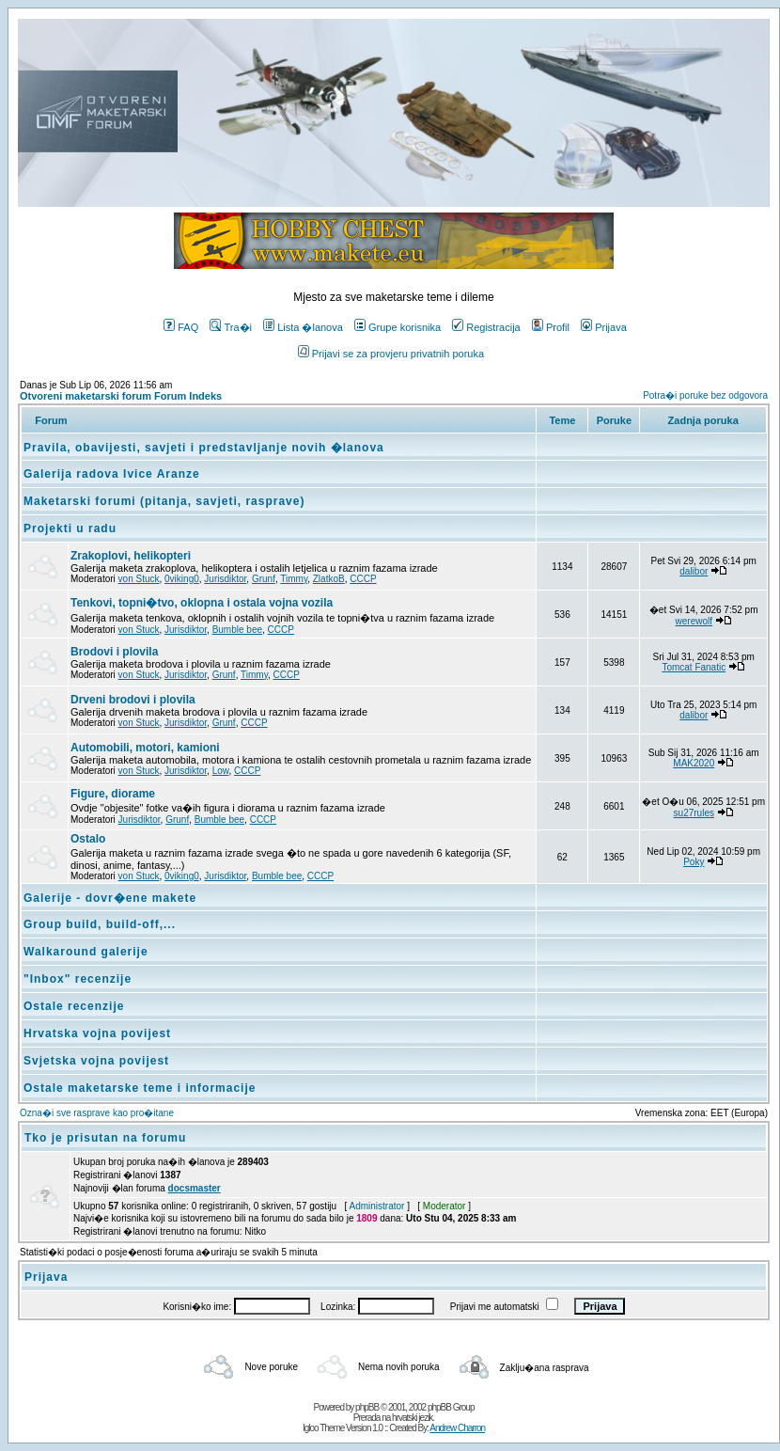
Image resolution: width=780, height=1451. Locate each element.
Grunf (263, 579)
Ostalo (87, 838)
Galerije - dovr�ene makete (109, 898)
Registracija (486, 327)
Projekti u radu (70, 528)
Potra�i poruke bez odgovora (705, 395)
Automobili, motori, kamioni (145, 747)
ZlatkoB (329, 579)
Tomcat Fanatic (693, 667)
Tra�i (231, 327)
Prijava (604, 327)
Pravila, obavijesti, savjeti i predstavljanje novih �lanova (203, 447)
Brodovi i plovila (114, 651)
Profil (550, 327)
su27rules (694, 813)
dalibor (693, 571)
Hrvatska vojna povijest (97, 1033)
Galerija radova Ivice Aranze (111, 474)
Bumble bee (237, 629)
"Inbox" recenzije (77, 979)
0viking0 (181, 579)
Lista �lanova (303, 327)
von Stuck (139, 579)
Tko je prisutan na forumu (105, 1137)
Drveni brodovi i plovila (132, 699)
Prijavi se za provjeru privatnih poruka (391, 353)
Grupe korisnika (397, 327)
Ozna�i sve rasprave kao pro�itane (97, 1113)
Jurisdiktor (225, 579)
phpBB (367, 1407)
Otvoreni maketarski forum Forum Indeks (121, 396)
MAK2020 (693, 763)
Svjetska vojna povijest (96, 1060)
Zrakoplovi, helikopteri (130, 555)
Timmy (293, 579)
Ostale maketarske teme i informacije (139, 1088)
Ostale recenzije (73, 1006)
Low (220, 770)
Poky (693, 862)
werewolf (694, 621)
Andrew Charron (457, 1428)
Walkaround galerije (85, 951)
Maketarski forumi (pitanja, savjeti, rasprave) (163, 501)
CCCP (363, 579)
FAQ (181, 327)
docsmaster (194, 1188)
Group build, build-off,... (99, 924)
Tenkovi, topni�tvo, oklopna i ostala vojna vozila (201, 602)
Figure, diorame (112, 793)
